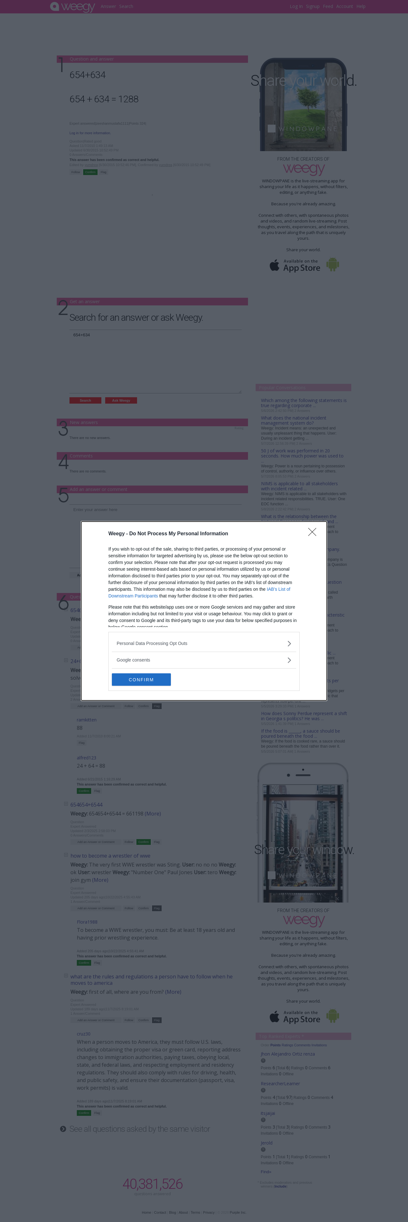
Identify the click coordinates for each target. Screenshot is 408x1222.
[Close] (314, 534)
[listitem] (204, 643)
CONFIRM (142, 679)
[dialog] (204, 611)
